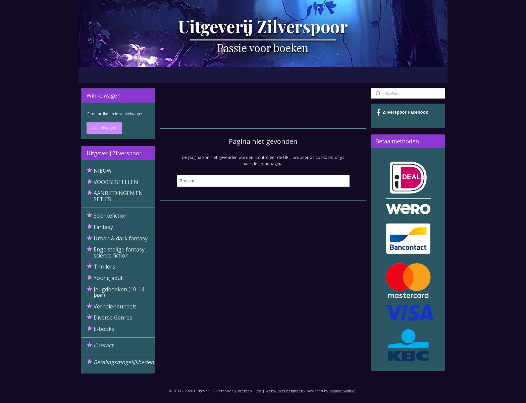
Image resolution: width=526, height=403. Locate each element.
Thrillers (104, 266)
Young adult (109, 278)
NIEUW (103, 170)
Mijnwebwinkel (343, 390)
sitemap (245, 390)
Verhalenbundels (115, 306)
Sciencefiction (110, 215)
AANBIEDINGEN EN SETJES (118, 196)
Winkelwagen (104, 128)
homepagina (270, 164)
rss (258, 390)
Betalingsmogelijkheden (124, 362)
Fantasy (103, 227)
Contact (103, 345)
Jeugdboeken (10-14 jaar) (119, 292)
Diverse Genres (113, 317)
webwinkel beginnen (284, 390)
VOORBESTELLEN (116, 182)
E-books (104, 329)
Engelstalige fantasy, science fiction (120, 252)
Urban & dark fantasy (121, 238)
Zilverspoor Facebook (402, 112)
